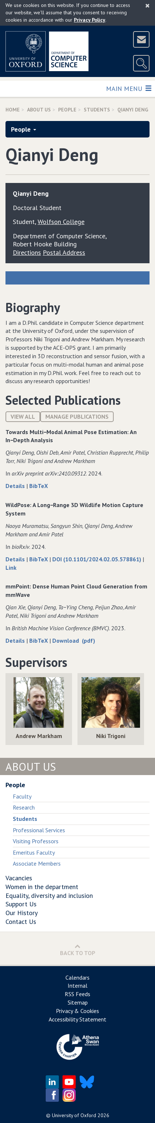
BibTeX (38, 485)
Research (24, 807)
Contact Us (20, 921)
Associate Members (37, 863)
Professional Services (39, 830)
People (67, 109)
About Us (39, 109)
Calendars (77, 977)
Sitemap (78, 1002)
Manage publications (77, 416)
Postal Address (64, 252)
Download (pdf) (73, 640)
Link (10, 567)
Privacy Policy (89, 19)
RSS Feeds (77, 994)
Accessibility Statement (77, 1019)
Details (15, 485)
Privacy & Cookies (77, 1010)
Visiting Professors (35, 841)
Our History (21, 913)
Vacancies (18, 878)
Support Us (21, 904)
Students (97, 109)
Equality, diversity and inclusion (49, 895)
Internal (77, 985)
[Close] (147, 5)
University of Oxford (74, 1115)
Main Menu (128, 88)
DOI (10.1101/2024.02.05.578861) (97, 559)
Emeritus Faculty (34, 852)
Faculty (22, 796)
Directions (27, 252)
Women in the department (41, 886)
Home (12, 109)
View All (23, 416)
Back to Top (77, 950)
